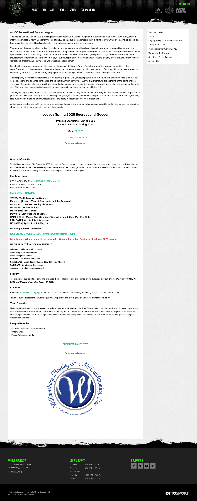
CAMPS (73, 10)
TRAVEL (62, 10)
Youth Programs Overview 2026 (162, 50)
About (35, 10)
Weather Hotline (155, 33)
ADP (52, 10)
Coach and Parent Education (161, 58)
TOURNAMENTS (88, 10)
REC (44, 10)
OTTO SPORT (15, 495)
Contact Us (153, 62)
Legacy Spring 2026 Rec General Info (165, 41)
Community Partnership (158, 54)
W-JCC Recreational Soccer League (31, 33)
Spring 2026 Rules (156, 45)
